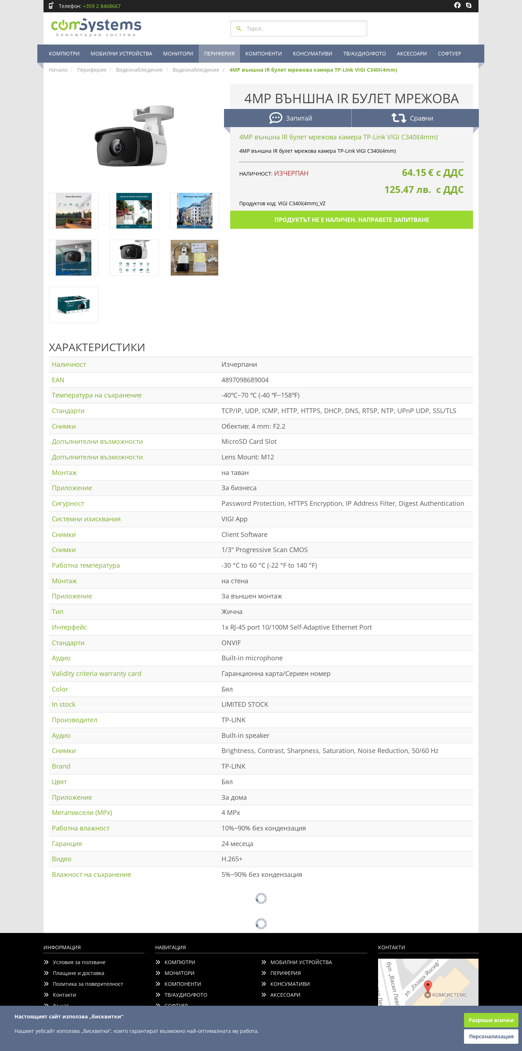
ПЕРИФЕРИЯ (219, 53)
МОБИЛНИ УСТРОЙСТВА (121, 53)
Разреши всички (491, 1020)
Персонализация (491, 1036)
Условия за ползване (74, 962)
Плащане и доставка (74, 973)
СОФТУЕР (449, 53)
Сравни (412, 119)
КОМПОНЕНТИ (263, 53)
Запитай (290, 119)
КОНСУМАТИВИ (312, 53)
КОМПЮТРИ (64, 53)
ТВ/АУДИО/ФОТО (364, 53)
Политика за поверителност (83, 983)
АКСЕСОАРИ (412, 53)
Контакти (60, 994)
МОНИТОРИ (178, 53)
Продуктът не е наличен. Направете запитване (351, 220)
